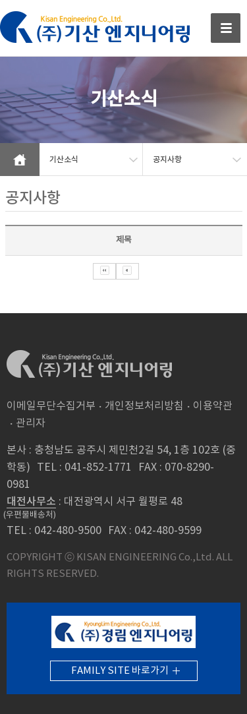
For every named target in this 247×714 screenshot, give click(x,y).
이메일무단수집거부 (51, 406)
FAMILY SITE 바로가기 (120, 670)
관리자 (30, 423)
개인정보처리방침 (144, 406)
